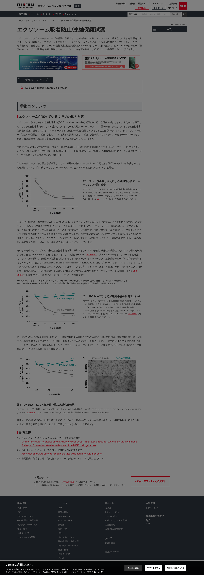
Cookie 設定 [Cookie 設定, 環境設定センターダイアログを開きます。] (133, 568)
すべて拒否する (153, 568)
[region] (102, 567)
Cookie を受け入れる (175, 568)
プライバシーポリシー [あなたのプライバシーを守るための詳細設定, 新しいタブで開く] (96, 572)
